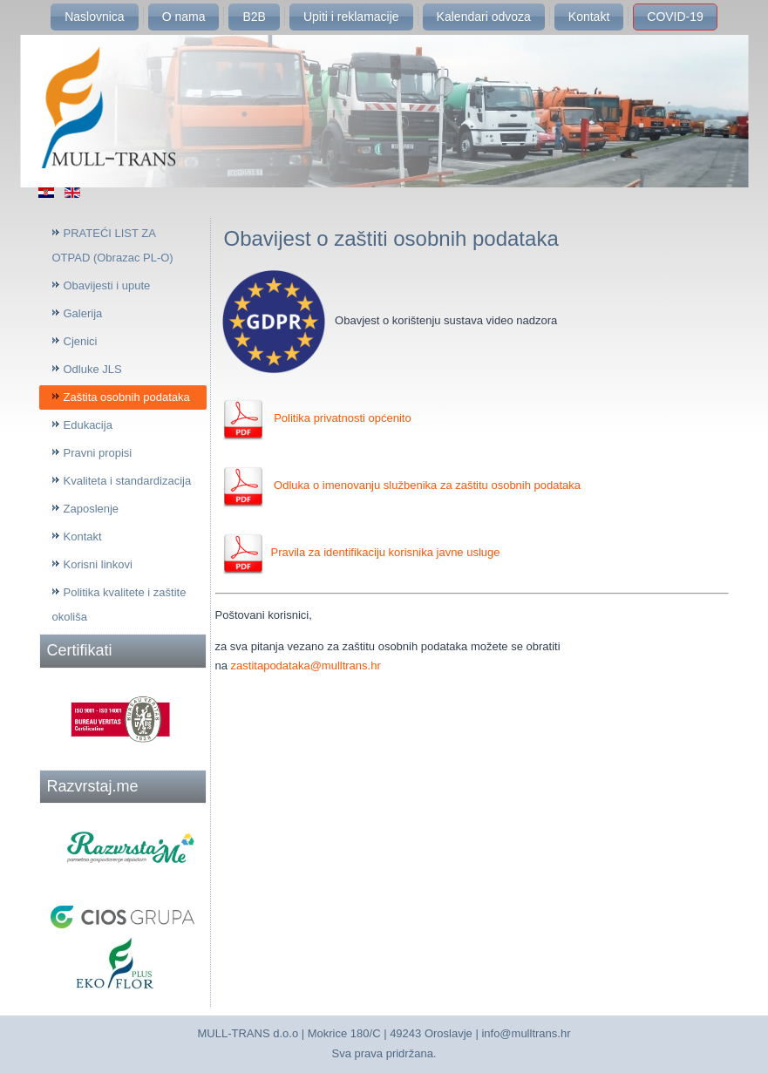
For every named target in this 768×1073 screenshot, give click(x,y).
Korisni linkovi (98, 564)
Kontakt (588, 17)
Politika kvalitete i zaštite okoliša (119, 604)
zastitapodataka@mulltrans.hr (306, 665)
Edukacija (88, 424)
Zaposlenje (91, 508)
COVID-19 (675, 17)
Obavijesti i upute (107, 285)
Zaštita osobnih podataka (127, 397)
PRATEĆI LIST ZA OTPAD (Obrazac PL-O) (112, 245)
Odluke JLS (93, 369)
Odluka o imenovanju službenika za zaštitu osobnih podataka (426, 485)
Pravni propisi (98, 452)
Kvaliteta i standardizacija (128, 480)
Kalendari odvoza (484, 17)
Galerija (83, 313)
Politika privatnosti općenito (342, 417)
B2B (253, 17)
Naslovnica (94, 17)
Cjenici (81, 341)
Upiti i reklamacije (351, 17)
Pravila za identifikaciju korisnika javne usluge (360, 552)
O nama (184, 17)
